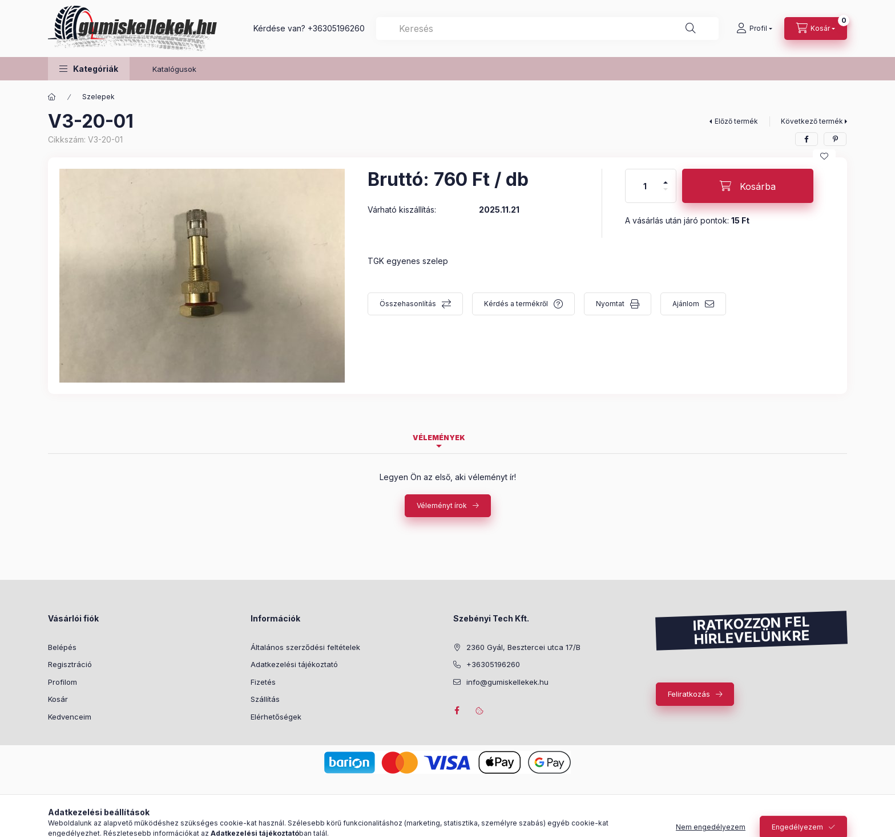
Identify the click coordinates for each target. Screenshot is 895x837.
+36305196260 (336, 28)
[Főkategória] (52, 97)
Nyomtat (610, 303)
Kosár (58, 699)
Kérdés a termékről (516, 303)
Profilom (62, 681)
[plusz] (665, 177)
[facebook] (806, 139)
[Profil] (754, 28)
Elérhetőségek (276, 716)
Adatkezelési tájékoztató (294, 664)
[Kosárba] (747, 186)
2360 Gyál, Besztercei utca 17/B (523, 647)
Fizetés (263, 681)
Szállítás (265, 699)
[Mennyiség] (645, 185)
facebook (456, 710)
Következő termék (812, 121)
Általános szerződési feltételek (305, 647)
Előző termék (736, 121)
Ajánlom (685, 303)
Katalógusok (174, 69)
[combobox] (547, 28)
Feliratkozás (689, 693)
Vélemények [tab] (439, 437)
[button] (89, 68)
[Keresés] (690, 28)
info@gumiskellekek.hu (507, 681)
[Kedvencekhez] (824, 156)
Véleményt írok (442, 505)
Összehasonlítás (408, 303)
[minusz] (665, 194)
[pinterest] (835, 139)
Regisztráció (70, 664)
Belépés (62, 647)
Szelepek (98, 96)
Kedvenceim (69, 716)
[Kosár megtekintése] (815, 28)
